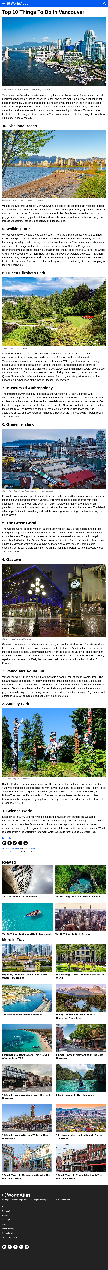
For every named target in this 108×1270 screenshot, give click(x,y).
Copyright (6, 1220)
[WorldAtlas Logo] (18, 3)
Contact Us (7, 1211)
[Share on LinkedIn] (25, 843)
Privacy (5, 1215)
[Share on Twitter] (15, 843)
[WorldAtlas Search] (104, 3)
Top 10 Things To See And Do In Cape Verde (27, 934)
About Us (6, 1224)
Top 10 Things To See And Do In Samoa (77, 896)
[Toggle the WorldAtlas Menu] (3, 3)
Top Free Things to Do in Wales (20, 896)
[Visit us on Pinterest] (21, 1247)
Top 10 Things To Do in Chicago (73, 934)
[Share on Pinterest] (20, 843)
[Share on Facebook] (9, 843)
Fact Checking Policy (11, 1229)
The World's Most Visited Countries (22, 1014)
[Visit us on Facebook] (10, 1247)
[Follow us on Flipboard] (4, 1247)
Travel (33, 848)
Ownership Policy (9, 1237)
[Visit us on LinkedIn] (27, 1247)
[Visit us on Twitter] (15, 1247)
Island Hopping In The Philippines (75, 1095)
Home (4, 1206)
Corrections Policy (9, 1233)
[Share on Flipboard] (4, 843)
